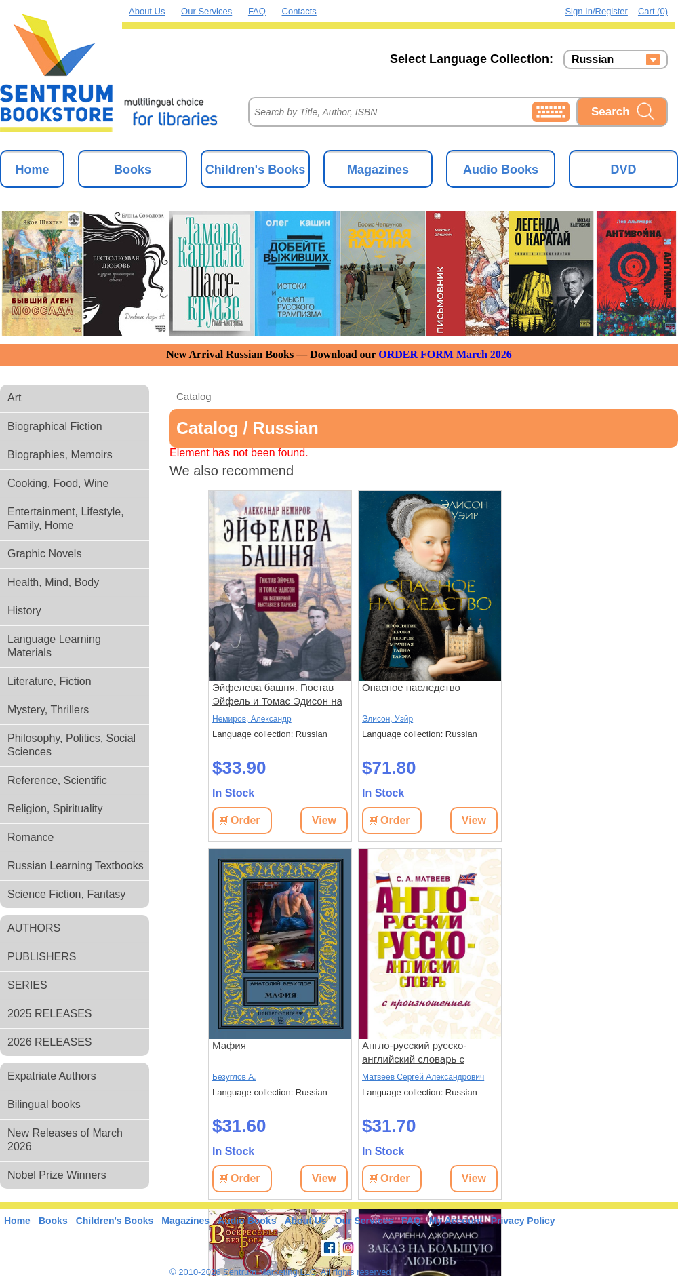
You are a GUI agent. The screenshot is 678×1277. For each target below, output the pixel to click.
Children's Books (255, 169)
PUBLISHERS (41, 956)
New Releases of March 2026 (65, 1139)
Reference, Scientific (57, 780)
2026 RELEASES (49, 1042)
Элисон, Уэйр (387, 719)
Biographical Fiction (54, 426)
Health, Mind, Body (53, 582)
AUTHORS (33, 928)
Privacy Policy (523, 1220)
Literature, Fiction (49, 681)
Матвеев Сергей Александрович (423, 1077)
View (324, 820)
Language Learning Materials (54, 646)
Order (245, 820)
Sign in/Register (596, 11)
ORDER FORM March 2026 (445, 354)
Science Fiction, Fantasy (66, 894)
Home (32, 169)
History (24, 610)
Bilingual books (44, 1104)
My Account (456, 1220)
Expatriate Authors (51, 1076)
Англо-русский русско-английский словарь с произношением (414, 1053)
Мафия (229, 1045)
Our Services (206, 11)
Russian (593, 59)
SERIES (27, 985)
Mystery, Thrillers (48, 709)
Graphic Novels (44, 553)
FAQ (257, 11)
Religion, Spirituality (55, 808)
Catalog (194, 396)
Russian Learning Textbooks (75, 865)
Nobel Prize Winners (56, 1175)
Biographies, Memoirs (60, 454)
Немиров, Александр (252, 719)
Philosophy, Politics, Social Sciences (71, 745)
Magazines (378, 169)
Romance (30, 837)
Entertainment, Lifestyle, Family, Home (65, 518)
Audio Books (500, 169)
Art (14, 398)
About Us (147, 11)
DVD (623, 169)
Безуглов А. (234, 1077)
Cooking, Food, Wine (57, 483)
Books (132, 169)
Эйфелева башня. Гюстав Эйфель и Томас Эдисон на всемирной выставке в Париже (277, 695)
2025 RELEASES (49, 1013)
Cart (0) (653, 11)
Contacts (299, 11)
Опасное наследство (411, 687)
